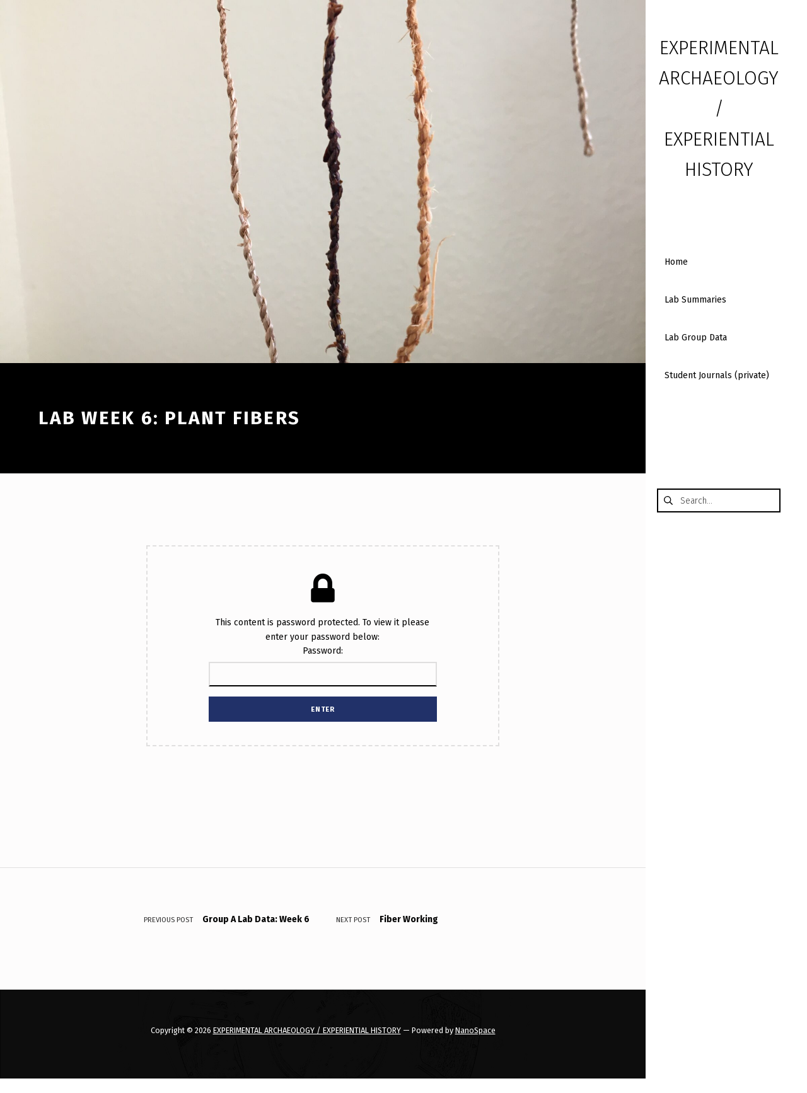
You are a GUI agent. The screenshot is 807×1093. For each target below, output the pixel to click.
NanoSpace (475, 1030)
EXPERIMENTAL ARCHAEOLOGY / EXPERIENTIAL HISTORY (307, 1030)
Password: (322, 665)
